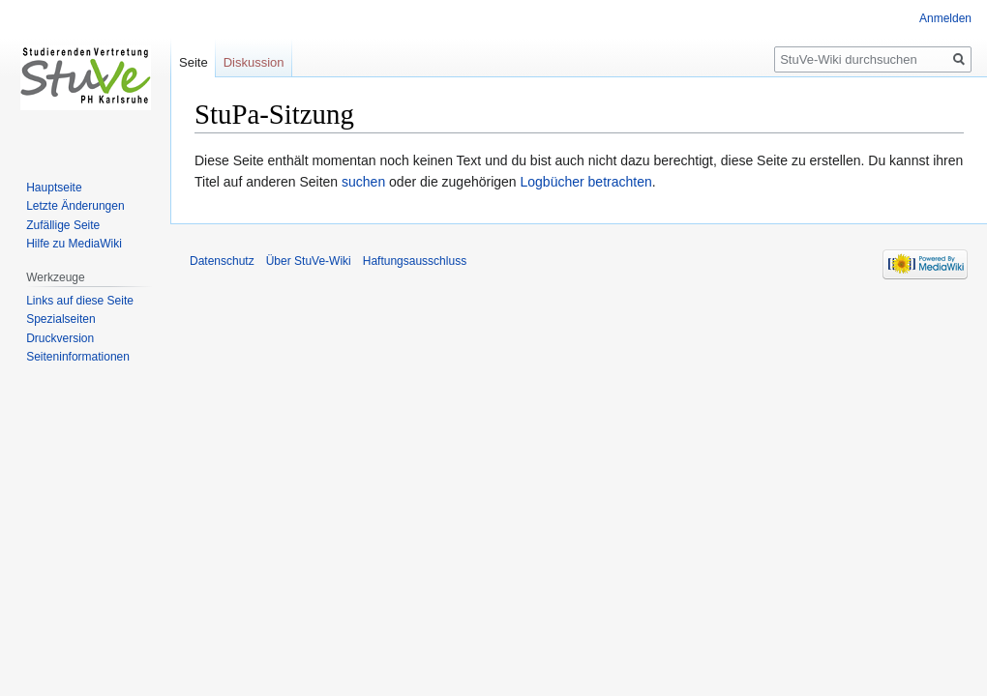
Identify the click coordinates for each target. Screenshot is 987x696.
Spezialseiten (60, 319)
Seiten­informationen (78, 356)
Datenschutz (222, 261)
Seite (193, 62)
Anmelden (945, 18)
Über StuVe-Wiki (308, 261)
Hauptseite (53, 187)
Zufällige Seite (63, 225)
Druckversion (60, 338)
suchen (363, 181)
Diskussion (254, 62)
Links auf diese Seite (80, 300)
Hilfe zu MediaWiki (74, 243)
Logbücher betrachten (586, 181)
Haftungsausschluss (414, 261)
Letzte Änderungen (75, 206)
